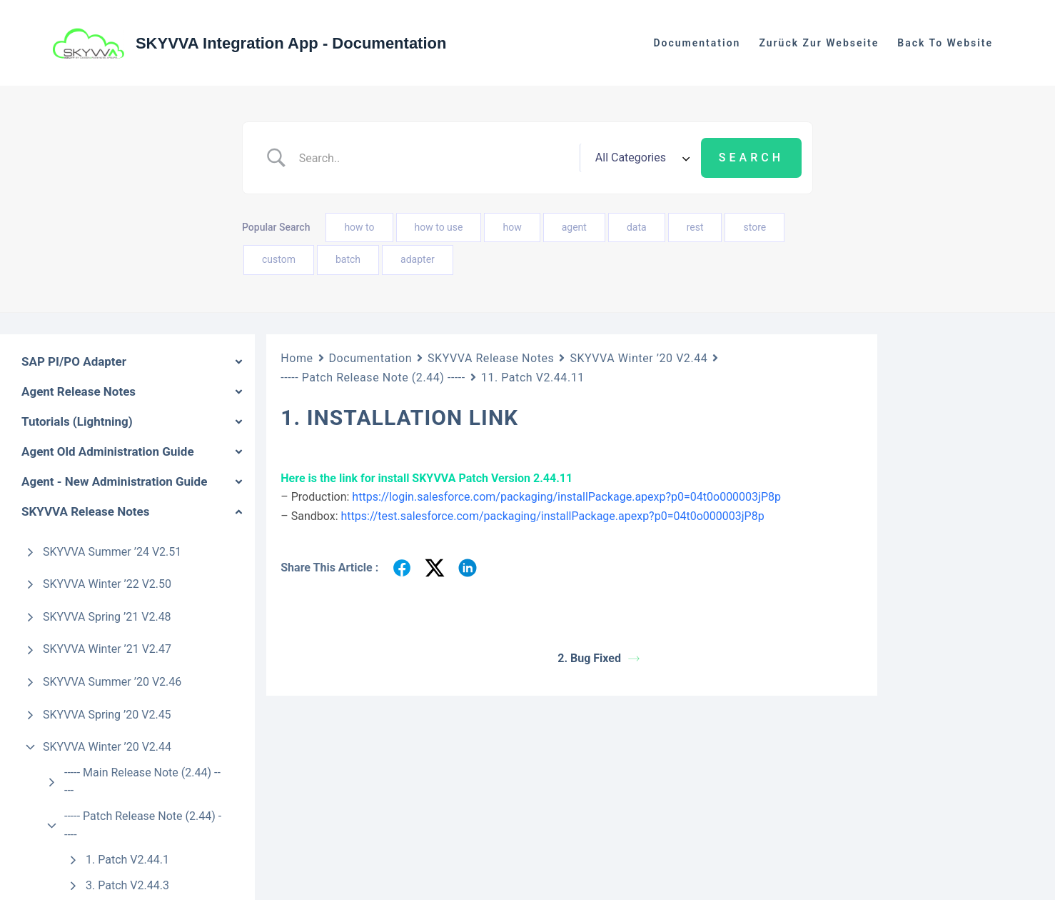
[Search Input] (434, 158)
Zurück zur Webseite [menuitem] (819, 43)
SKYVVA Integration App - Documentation (291, 43)
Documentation (370, 358)
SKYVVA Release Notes (491, 358)
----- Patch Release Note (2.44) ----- (142, 825)
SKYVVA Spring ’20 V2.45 (107, 714)
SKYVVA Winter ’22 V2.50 (107, 584)
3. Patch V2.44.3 (127, 885)
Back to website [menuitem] (945, 43)
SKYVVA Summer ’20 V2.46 (112, 682)
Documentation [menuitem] (696, 43)
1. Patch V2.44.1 (127, 859)
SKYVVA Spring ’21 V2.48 (107, 617)
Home (297, 358)
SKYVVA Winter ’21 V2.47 (107, 649)
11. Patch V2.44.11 (533, 377)
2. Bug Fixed (598, 658)
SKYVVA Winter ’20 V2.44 (107, 747)
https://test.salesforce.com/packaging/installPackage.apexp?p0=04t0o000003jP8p (552, 516)
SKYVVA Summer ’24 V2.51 (112, 552)
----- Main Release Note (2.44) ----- (142, 782)
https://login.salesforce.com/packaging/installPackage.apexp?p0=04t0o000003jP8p (566, 497)
